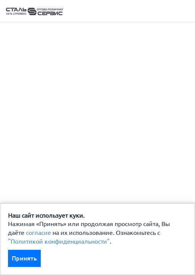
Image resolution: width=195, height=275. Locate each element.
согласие (38, 232)
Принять (24, 258)
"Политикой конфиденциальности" (59, 241)
